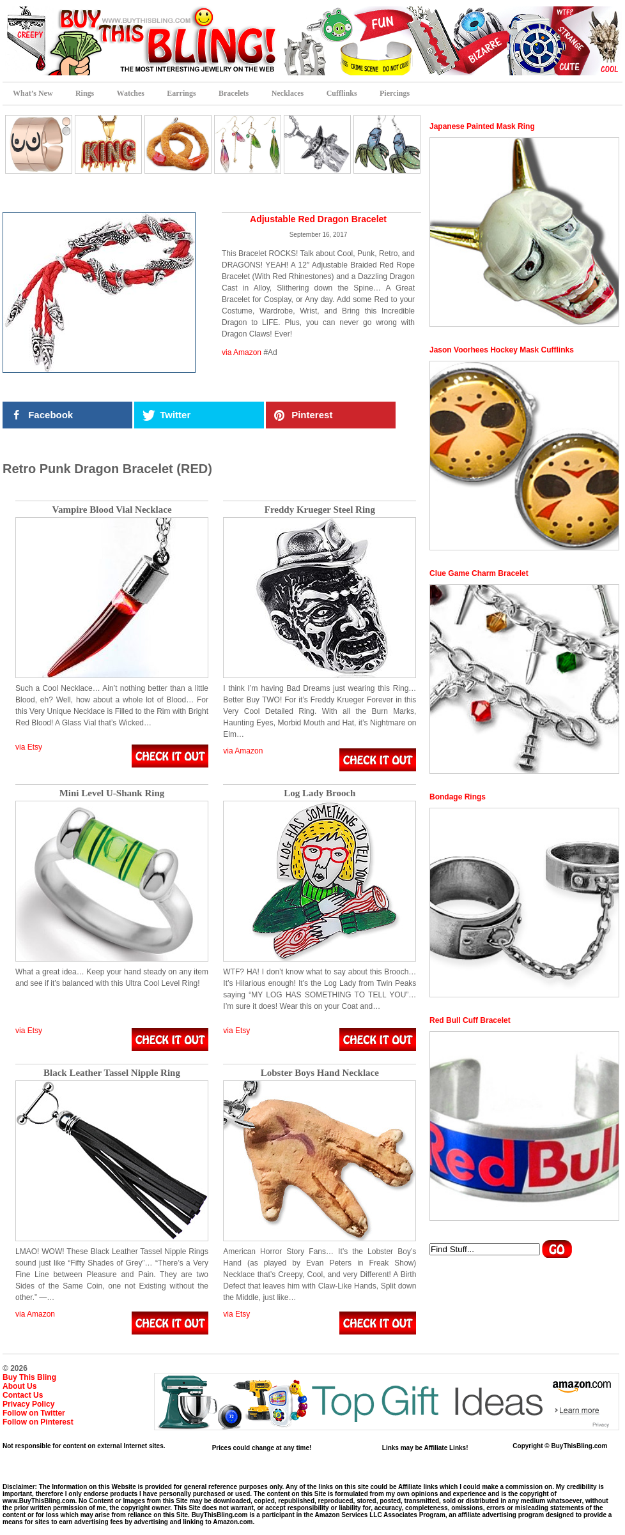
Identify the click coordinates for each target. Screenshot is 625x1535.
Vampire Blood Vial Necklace (111, 510)
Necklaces (288, 93)
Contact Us (23, 1395)
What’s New (33, 93)
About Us (19, 1386)
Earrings (181, 93)
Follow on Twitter (34, 1413)
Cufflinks (342, 93)
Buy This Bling (29, 1377)
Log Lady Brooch (319, 793)
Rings (84, 93)
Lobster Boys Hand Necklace (320, 1073)
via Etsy (28, 747)
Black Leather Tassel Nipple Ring (111, 1073)
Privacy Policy (28, 1404)
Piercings (395, 93)
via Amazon (241, 352)
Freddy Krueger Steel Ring (320, 510)
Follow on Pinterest (38, 1422)
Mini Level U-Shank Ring (112, 793)
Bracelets (234, 93)
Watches (130, 93)
